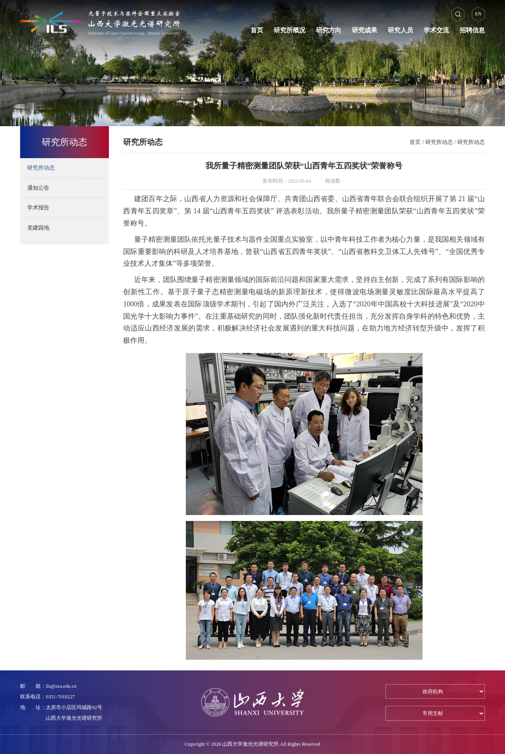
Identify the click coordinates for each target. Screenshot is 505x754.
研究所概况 (289, 30)
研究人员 (400, 30)
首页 (257, 30)
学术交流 (436, 30)
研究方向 (328, 30)
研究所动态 (439, 142)
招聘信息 (472, 30)
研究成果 (364, 30)
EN (478, 14)
